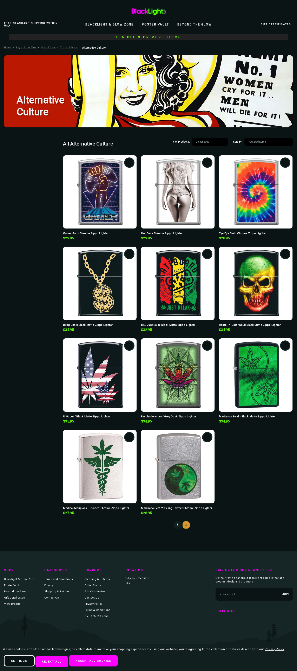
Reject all (60, 662)
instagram (243, 621)
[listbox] (210, 142)
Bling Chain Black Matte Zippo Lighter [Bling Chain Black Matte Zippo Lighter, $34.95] (88, 324)
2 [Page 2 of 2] (186, 524)
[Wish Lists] (281, 11)
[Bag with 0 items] (290, 11)
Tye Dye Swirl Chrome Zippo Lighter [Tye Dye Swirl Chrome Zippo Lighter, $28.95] (242, 233)
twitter (231, 621)
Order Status (93, 585)
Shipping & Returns (57, 591)
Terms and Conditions (58, 579)
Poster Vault (155, 24)
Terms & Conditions (97, 610)
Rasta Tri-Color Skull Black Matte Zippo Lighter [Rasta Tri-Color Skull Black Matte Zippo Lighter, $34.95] (250, 324)
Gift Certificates (276, 24)
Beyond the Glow (194, 24)
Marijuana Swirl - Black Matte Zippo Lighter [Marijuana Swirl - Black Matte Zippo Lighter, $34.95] (247, 416)
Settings (22, 662)
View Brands (12, 603)
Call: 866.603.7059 (96, 616)
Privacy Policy (93, 603)
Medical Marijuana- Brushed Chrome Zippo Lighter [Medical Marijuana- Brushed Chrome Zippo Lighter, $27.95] (96, 508)
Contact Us (51, 597)
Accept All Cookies (108, 662)
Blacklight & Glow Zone (109, 24)
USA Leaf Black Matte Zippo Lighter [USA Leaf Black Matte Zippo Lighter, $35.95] (86, 416)
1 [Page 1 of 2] (177, 524)
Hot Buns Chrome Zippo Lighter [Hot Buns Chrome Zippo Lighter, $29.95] (162, 233)
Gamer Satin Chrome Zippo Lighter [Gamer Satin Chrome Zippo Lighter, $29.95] (85, 233)
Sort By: (237, 141)
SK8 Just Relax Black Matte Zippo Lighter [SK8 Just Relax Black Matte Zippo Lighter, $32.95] (168, 324)
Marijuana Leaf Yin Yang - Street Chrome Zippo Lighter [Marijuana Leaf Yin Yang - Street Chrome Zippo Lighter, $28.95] (176, 508)
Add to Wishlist (129, 163)
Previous (169, 525)
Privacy (49, 585)
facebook (219, 621)
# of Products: (181, 141)
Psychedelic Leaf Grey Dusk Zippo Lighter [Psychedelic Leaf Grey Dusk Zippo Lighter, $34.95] (168, 416)
